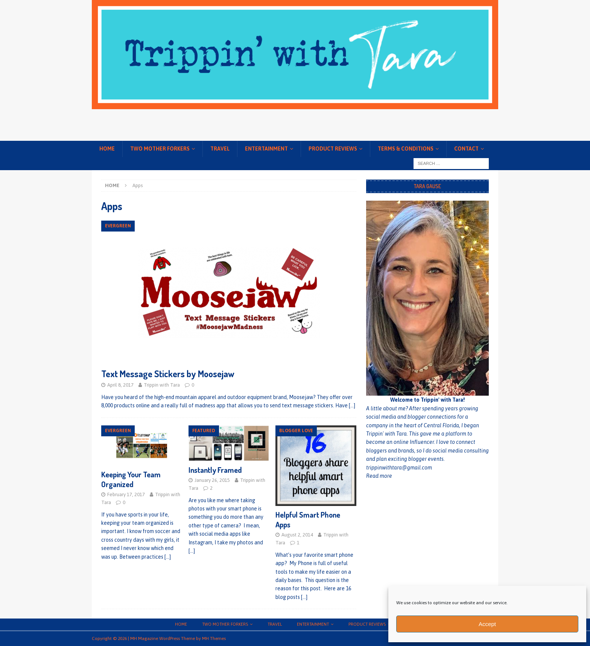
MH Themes (214, 638)
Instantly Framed (215, 470)
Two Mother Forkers (160, 149)
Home (107, 149)
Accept (487, 624)
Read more (379, 476)
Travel (220, 149)
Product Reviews (333, 149)
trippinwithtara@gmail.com (399, 468)
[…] (352, 405)
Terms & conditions (405, 149)
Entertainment (266, 149)
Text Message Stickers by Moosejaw (167, 373)
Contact (466, 149)
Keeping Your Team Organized (131, 479)
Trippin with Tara (162, 385)
